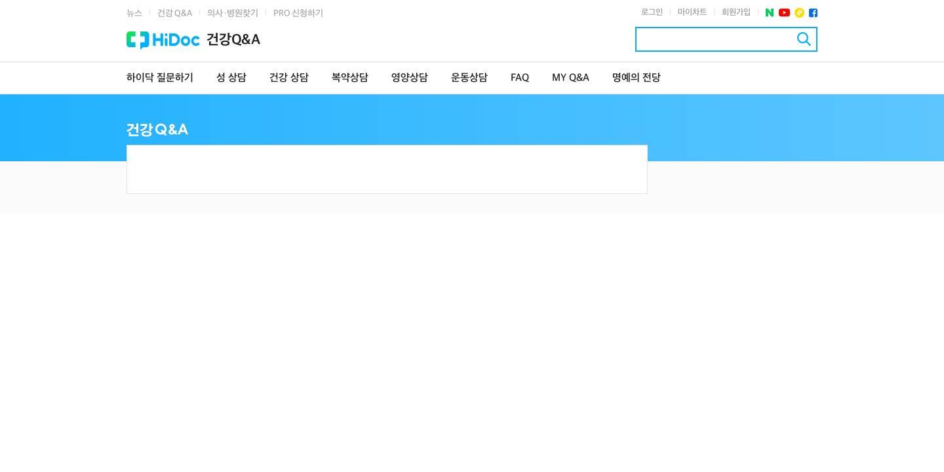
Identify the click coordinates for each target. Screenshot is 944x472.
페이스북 (813, 13)
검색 (804, 39)
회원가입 (736, 12)
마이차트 (692, 12)
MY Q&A (570, 78)
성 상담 (231, 78)
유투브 (784, 13)
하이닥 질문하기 (160, 78)
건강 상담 (289, 78)
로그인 (652, 12)
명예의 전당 (636, 78)
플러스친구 (799, 13)
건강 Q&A (174, 13)
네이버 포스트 (770, 13)
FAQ (520, 78)
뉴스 (134, 13)
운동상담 (469, 78)
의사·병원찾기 (232, 13)
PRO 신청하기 (298, 13)
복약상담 (350, 78)
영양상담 (409, 78)
